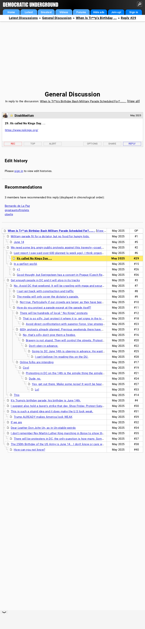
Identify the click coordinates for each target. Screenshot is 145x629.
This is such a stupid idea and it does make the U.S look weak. (52, 411)
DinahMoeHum (24, 115)
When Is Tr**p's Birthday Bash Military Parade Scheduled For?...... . (83, 101)
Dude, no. (35, 378)
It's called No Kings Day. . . (34, 258)
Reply (132, 143)
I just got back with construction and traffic (45, 291)
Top (32, 143)
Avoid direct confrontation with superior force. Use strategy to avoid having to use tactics (85, 324)
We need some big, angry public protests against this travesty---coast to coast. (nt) (65, 247)
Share (112, 143)
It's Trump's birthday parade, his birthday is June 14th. (46, 400)
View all (133, 101)
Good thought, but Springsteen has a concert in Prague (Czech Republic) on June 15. (72, 275)
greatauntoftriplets (17, 210)
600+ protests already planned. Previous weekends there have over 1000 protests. (73, 329)
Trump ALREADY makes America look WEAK (43, 417)
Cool (26, 367)
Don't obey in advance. (43, 346)
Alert (52, 143)
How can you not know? (29, 449)
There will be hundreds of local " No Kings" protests (54, 313)
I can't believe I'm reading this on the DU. (61, 356)
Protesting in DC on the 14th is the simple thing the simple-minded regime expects (80, 373)
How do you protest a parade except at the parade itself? (54, 307)
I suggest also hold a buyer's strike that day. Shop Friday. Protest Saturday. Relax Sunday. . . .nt (73, 406)
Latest (29, 12)
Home (11, 12)
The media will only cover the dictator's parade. (48, 296)
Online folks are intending (36, 362)
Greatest (46, 12)
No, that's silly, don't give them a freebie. (49, 335)
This (16, 395)
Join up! (116, 12)
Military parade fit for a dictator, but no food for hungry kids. (50, 236)
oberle (9, 214)
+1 (18, 269)
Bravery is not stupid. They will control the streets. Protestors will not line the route (81, 340)
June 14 (19, 242)
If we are (16, 422)
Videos (63, 12)
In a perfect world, (25, 264)
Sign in (133, 12)
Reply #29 (128, 18)
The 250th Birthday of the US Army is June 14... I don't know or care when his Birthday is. (69, 444)
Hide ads (98, 12)
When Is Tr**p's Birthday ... (96, 18)
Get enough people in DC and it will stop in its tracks (45, 280)
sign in (18, 171)
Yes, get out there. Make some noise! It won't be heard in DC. (72, 384)
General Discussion (57, 18)
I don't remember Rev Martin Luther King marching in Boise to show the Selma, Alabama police (73, 433)
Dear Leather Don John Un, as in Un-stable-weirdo (43, 428)
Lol (37, 389)
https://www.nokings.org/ (21, 130)
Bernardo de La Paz (17, 206)
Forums (81, 12)
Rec (13, 143)
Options (92, 143)
